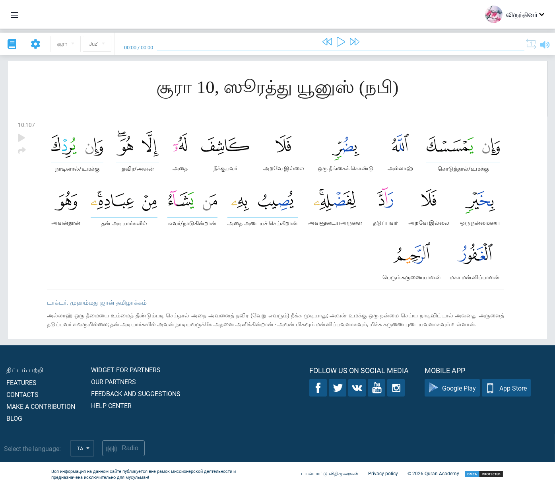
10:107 (26, 124)
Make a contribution (40, 406)
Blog (14, 418)
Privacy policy (383, 473)
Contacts (22, 394)
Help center (111, 405)
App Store (506, 388)
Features (21, 382)
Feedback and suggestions (135, 393)
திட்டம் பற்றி (24, 369)
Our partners (113, 381)
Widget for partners (126, 369)
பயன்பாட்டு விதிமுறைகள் (330, 473)
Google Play (452, 388)
